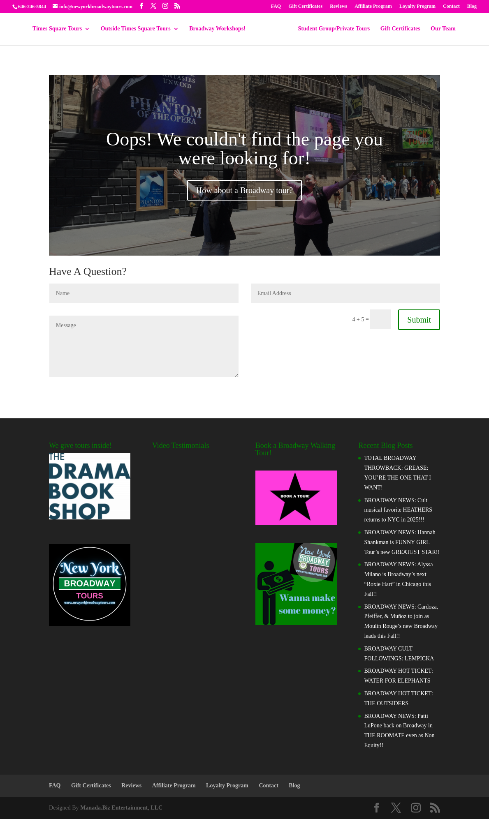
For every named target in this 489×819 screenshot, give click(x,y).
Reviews (338, 6)
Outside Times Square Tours (139, 29)
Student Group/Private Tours (331, 29)
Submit (419, 319)
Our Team (440, 29)
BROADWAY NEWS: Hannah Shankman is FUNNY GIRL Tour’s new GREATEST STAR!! (402, 542)
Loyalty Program (417, 6)
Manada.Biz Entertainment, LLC (121, 808)
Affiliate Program (373, 6)
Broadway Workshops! (220, 29)
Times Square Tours (60, 29)
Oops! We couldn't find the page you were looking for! (244, 148)
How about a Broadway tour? (244, 190)
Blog (472, 6)
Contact (451, 6)
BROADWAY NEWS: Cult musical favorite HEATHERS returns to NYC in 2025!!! (398, 510)
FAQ (276, 6)
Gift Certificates (305, 6)
